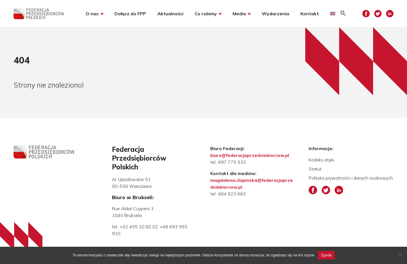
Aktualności (170, 13)
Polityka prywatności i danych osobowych (351, 178)
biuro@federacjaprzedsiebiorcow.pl (249, 155)
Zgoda (326, 255)
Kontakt (309, 13)
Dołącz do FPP (130, 13)
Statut (315, 169)
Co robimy (206, 13)
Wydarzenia (275, 13)
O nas (92, 13)
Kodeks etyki (321, 160)
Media (239, 13)
